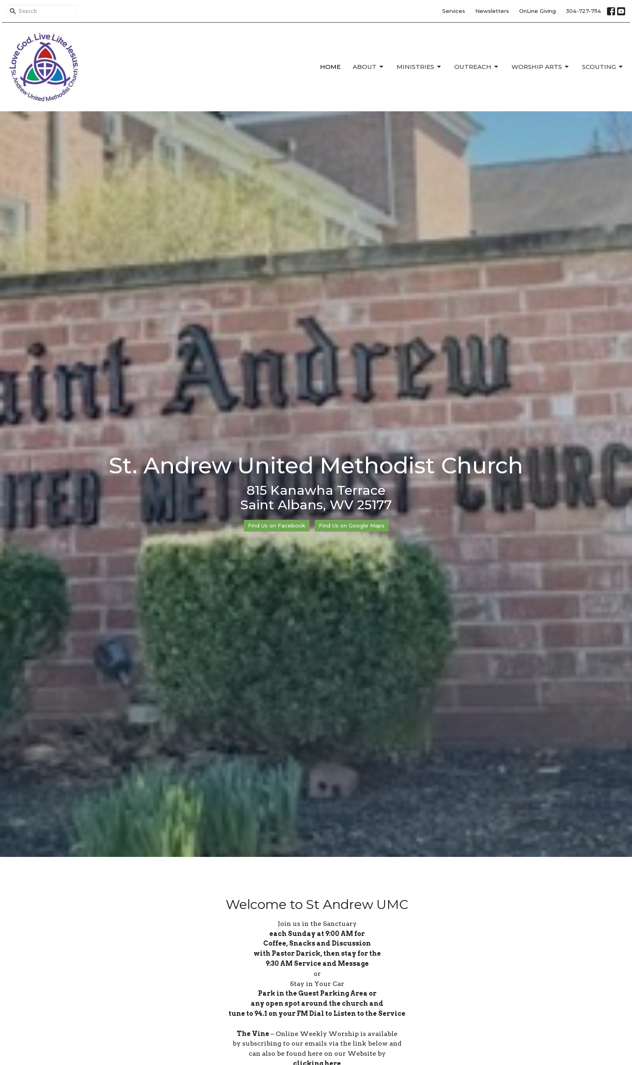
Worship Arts (540, 67)
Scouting (603, 67)
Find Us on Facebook (277, 525)
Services (453, 11)
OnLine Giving (537, 11)
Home (330, 67)
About (369, 67)
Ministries (419, 67)
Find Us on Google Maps (352, 525)
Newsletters (492, 11)
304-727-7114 (583, 11)
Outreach (476, 67)
